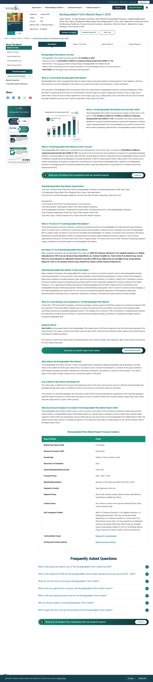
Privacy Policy (61, 678)
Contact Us (132, 2)
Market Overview (13, 48)
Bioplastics (61, 64)
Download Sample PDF (90, 32)
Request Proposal (135, 7)
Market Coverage (13, 52)
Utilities (27, 38)
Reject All (142, 678)
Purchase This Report (69, 32)
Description (52, 45)
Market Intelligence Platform (55, 7)
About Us (124, 2)
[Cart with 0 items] (147, 7)
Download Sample (19, 72)
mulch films (95, 96)
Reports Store (37, 7)
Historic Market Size (14, 56)
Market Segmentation (14, 65)
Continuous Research (93, 7)
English (119, 7)
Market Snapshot (12, 80)
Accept (130, 678)
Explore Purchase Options (106, 542)
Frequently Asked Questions (17, 84)
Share (76, 139)
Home (6, 38)
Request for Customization (106, 536)
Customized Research (75, 7)
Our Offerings (113, 2)
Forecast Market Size (14, 61)
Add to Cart (109, 32)
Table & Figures (107, 44)
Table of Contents (79, 44)
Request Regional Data (132, 350)
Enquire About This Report (19, 76)
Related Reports (135, 44)
